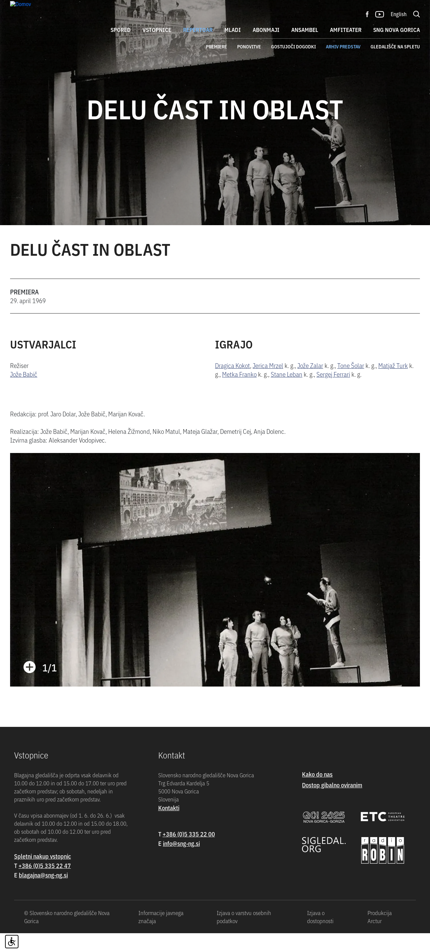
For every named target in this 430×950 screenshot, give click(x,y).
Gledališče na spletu (395, 46)
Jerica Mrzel (268, 382)
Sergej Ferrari (333, 391)
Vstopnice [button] (156, 30)
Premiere (216, 46)
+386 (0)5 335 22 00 (189, 850)
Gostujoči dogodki (293, 46)
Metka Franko (239, 391)
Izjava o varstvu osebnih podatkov (244, 933)
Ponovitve (249, 46)
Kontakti (168, 824)
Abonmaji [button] (266, 30)
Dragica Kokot (232, 382)
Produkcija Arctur (380, 933)
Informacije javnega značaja (160, 933)
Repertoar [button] (198, 30)
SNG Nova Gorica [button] (396, 30)
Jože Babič (23, 391)
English (398, 13)
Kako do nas (317, 791)
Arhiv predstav (343, 46)
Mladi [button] (232, 30)
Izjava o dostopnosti (320, 933)
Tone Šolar (350, 382)
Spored (121, 30)
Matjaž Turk (393, 382)
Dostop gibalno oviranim (332, 801)
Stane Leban (286, 391)
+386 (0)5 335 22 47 (44, 882)
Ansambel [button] (304, 30)
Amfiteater (345, 30)
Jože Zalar (310, 382)
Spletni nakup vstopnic (42, 873)
